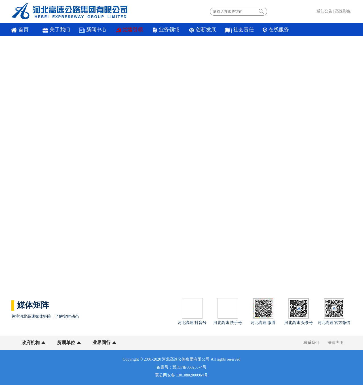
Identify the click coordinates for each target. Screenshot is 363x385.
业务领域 (166, 30)
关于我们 (56, 30)
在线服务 (276, 30)
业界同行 (101, 342)
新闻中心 (93, 30)
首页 (19, 30)
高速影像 (343, 11)
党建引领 (129, 30)
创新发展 (202, 30)
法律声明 (335, 342)
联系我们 (311, 342)
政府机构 (31, 342)
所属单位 (66, 342)
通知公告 (324, 11)
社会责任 (239, 30)
